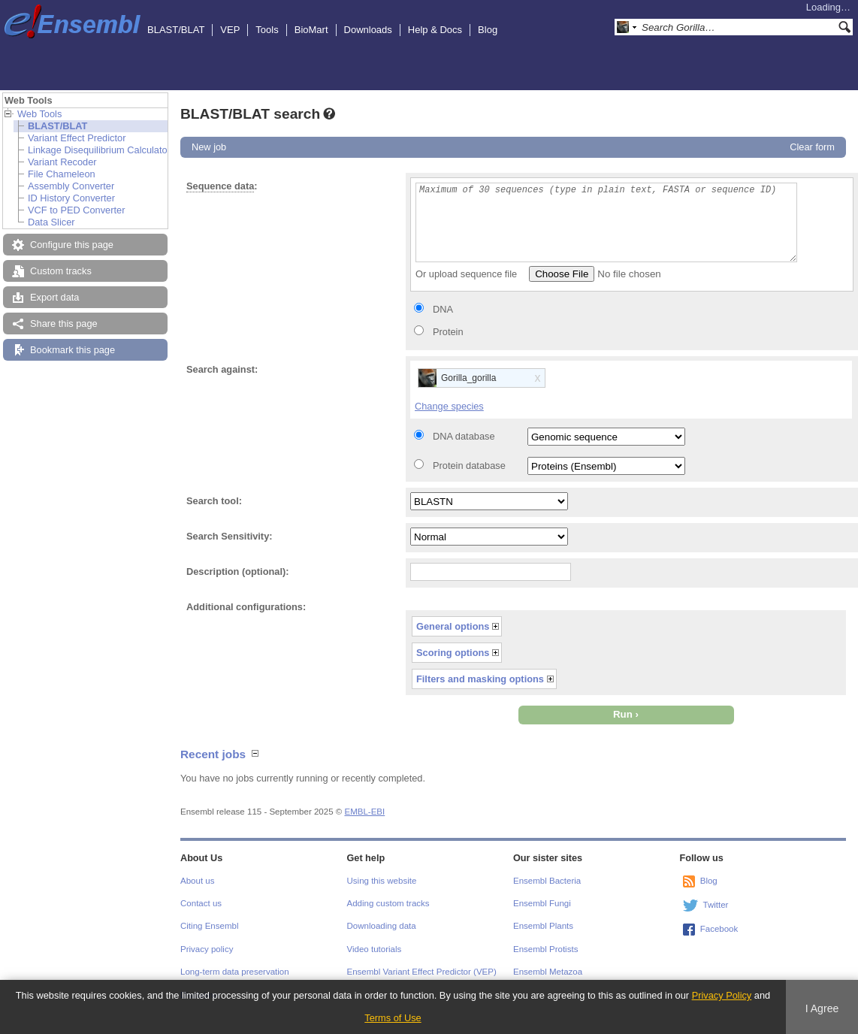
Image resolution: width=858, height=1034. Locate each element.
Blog (487, 29)
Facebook (719, 928)
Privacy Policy (722, 995)
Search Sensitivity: (229, 536)
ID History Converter (71, 198)
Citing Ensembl (209, 925)
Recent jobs (213, 754)
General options (452, 626)
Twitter (716, 904)
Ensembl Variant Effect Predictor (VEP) (422, 971)
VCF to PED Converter (76, 210)
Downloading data (381, 925)
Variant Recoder (62, 162)
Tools (266, 29)
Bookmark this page (72, 349)
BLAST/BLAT (175, 29)
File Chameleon (61, 174)
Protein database (469, 465)
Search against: (222, 369)
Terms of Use (392, 1017)
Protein (448, 331)
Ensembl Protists (545, 949)
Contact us (201, 903)
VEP (230, 29)
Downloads (368, 29)
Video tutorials (374, 949)
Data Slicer (51, 222)
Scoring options (452, 652)
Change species (449, 406)
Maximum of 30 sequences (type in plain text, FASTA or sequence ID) (606, 222)
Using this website (382, 880)
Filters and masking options (480, 679)
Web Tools (39, 113)
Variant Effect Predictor (76, 138)
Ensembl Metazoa (547, 971)
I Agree (822, 1008)
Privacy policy (206, 949)
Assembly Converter (71, 186)
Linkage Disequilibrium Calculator (99, 150)
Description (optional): (237, 571)
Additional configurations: (246, 606)
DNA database (464, 436)
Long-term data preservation (234, 971)
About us (197, 880)
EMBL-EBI (364, 811)
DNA (443, 309)
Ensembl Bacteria (547, 880)
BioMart (311, 29)
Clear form (812, 147)
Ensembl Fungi (542, 903)
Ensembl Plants (543, 925)
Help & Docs (435, 29)
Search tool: (214, 500)
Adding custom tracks (388, 903)
